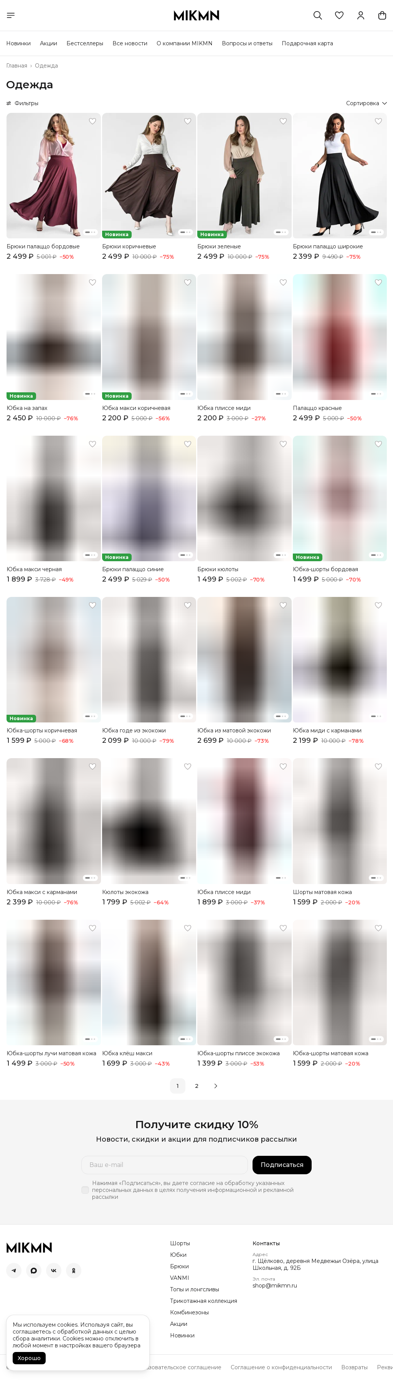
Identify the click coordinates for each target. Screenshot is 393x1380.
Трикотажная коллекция (203, 1300)
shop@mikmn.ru (275, 1285)
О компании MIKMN (185, 43)
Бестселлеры (84, 43)
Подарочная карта (307, 43)
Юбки (178, 1254)
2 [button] (196, 1086)
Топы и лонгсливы (194, 1289)
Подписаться (282, 1164)
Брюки (179, 1266)
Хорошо (29, 1358)
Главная (16, 65)
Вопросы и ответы (247, 43)
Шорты (180, 1243)
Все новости (129, 43)
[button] (339, 15)
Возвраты (354, 1367)
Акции (48, 43)
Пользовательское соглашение (178, 1367)
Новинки (18, 43)
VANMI (179, 1277)
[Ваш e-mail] (164, 1165)
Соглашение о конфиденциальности (281, 1367)
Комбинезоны (189, 1312)
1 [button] (178, 1086)
